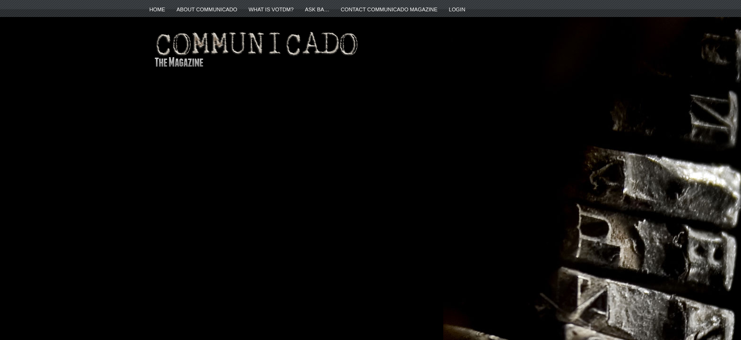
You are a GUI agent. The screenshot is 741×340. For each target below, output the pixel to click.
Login (457, 9)
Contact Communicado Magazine (389, 9)
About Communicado (207, 9)
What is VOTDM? (271, 9)
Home (157, 9)
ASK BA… (317, 9)
